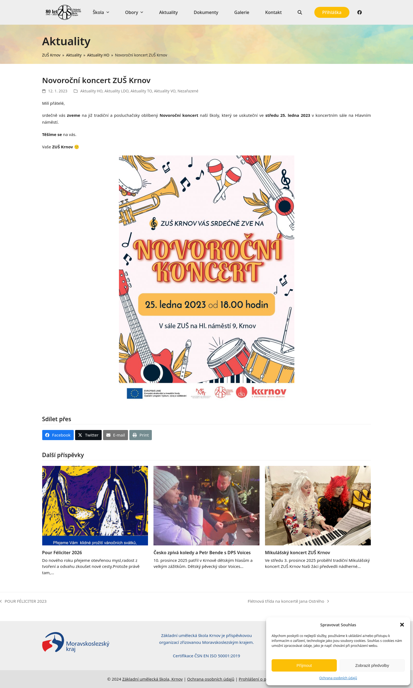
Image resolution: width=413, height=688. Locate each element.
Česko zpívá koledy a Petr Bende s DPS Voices (202, 553)
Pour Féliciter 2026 (62, 553)
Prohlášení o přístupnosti (263, 679)
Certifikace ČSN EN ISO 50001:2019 (206, 655)
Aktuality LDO (116, 91)
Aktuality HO (91, 91)
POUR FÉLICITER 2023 (23, 601)
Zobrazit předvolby (372, 665)
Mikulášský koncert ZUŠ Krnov (297, 553)
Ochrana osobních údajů (338, 678)
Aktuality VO (165, 91)
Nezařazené (188, 91)
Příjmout (304, 665)
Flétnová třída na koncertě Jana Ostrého (288, 601)
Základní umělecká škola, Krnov (152, 679)
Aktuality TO (141, 91)
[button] (402, 624)
